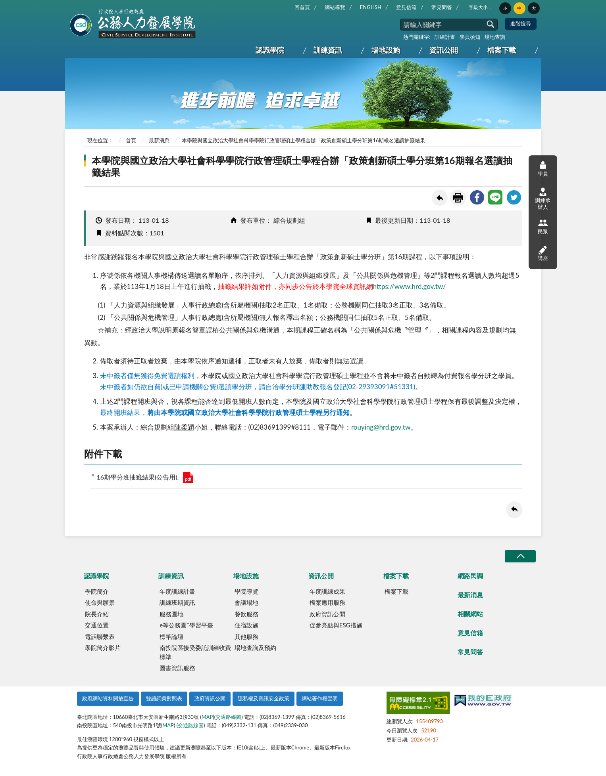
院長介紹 (97, 613)
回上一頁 (440, 198)
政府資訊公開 (327, 613)
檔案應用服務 (327, 602)
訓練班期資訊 (177, 602)
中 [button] (519, 8)
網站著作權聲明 (320, 698)
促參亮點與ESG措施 (336, 625)
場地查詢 (495, 37)
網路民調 (470, 575)
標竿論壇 (171, 636)
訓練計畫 (445, 37)
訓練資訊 (328, 50)
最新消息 (159, 140)
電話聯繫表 (100, 636)
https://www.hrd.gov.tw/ (409, 286)
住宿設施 (246, 625)
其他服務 (246, 636)
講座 (543, 253)
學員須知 (470, 37)
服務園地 (171, 613)
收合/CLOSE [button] (520, 556)
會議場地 (246, 602)
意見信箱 (406, 7)
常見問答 (441, 7)
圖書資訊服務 (177, 667)
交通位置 (97, 625)
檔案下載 (501, 50)
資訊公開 (443, 50)
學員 (543, 169)
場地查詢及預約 (255, 647)
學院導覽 (246, 591)
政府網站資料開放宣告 (108, 698)
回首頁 (302, 7)
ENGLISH (370, 7)
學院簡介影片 (103, 647)
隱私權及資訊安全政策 (263, 698)
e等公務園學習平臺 (186, 625)
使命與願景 (100, 602)
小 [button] (505, 8)
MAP (207, 717)
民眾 (543, 226)
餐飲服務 (246, 613)
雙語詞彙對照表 (164, 698)
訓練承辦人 (542, 198)
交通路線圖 (228, 717)
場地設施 (385, 50)
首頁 (131, 140)
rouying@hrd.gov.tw (380, 427)
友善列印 (458, 198)
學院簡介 (97, 591)
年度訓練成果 (327, 591)
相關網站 (470, 613)
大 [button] (533, 8)
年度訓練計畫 (177, 591)
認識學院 (270, 50)
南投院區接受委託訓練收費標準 (195, 652)
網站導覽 (335, 7)
